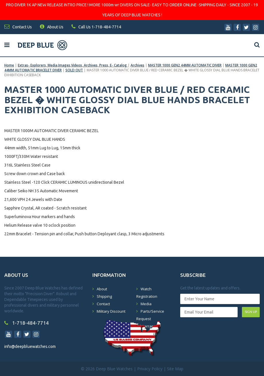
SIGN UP (251, 312)
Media (146, 303)
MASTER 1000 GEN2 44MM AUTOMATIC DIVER (185, 65)
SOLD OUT (74, 70)
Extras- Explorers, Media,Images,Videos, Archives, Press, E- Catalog (73, 65)
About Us (51, 27)
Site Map (175, 368)
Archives (137, 65)
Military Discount (111, 311)
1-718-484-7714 (26, 323)
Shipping (104, 296)
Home (9, 65)
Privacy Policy (149, 368)
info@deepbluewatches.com (30, 346)
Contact (103, 303)
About (102, 288)
